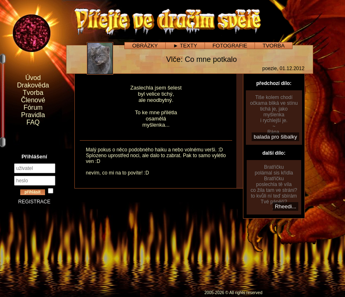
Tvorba (33, 92)
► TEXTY (185, 45)
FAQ (33, 122)
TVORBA (273, 45)
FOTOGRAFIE (229, 45)
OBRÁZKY (145, 45)
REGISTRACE (34, 202)
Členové (33, 100)
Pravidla (33, 114)
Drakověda (33, 85)
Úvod (32, 77)
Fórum (33, 107)
